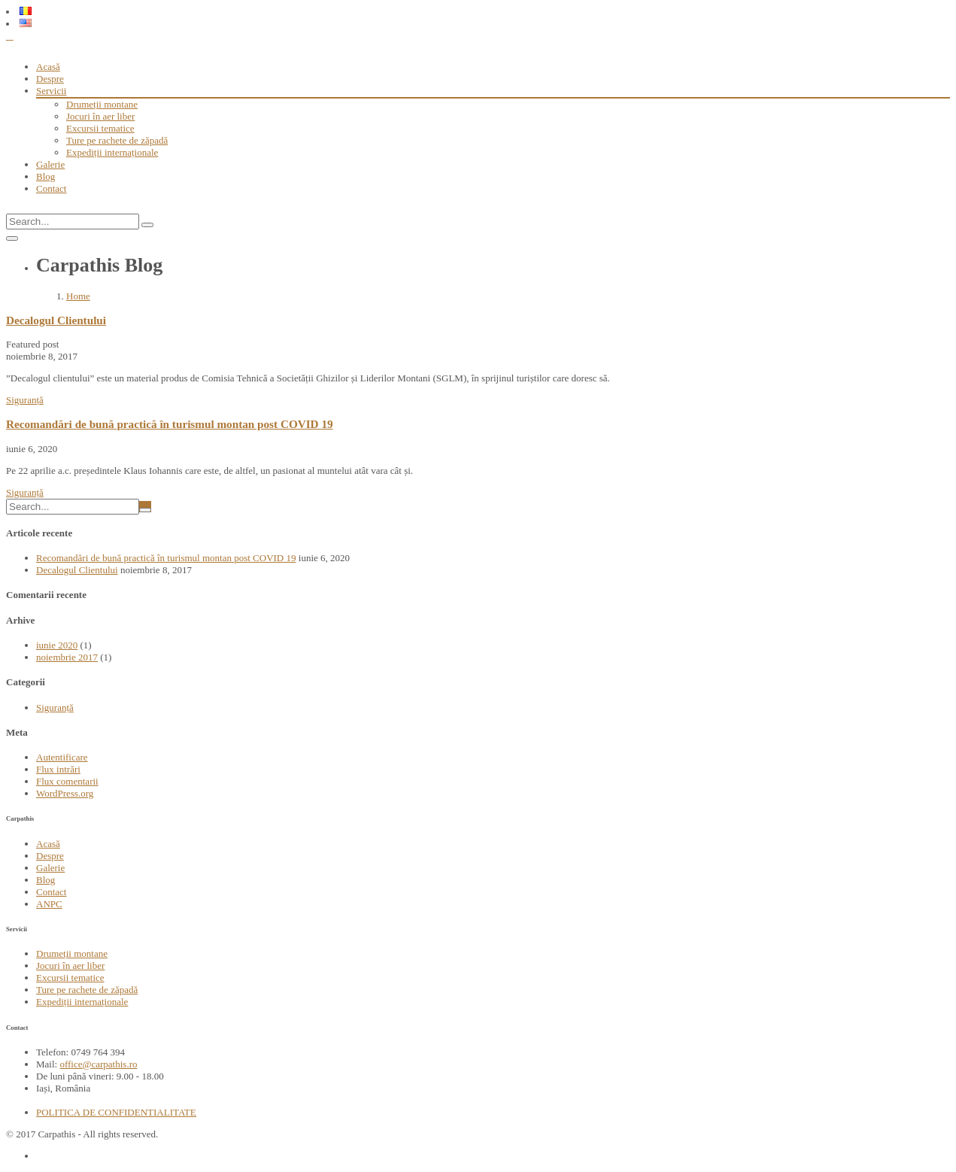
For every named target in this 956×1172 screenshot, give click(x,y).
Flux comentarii (67, 781)
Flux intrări (58, 769)
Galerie (50, 164)
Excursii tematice (100, 128)
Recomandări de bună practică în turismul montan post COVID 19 (169, 423)
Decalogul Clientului (56, 320)
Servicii (51, 90)
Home (78, 296)
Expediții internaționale (112, 152)
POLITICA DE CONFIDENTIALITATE (116, 1112)
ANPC (49, 903)
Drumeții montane (102, 104)
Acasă (48, 66)
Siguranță (25, 399)
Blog (45, 176)
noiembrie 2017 (67, 657)
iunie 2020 (56, 645)
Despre (50, 78)
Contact (51, 188)
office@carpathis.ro (98, 1064)
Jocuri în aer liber (100, 116)
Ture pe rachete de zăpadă (117, 140)
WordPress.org (64, 793)
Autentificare (62, 757)
